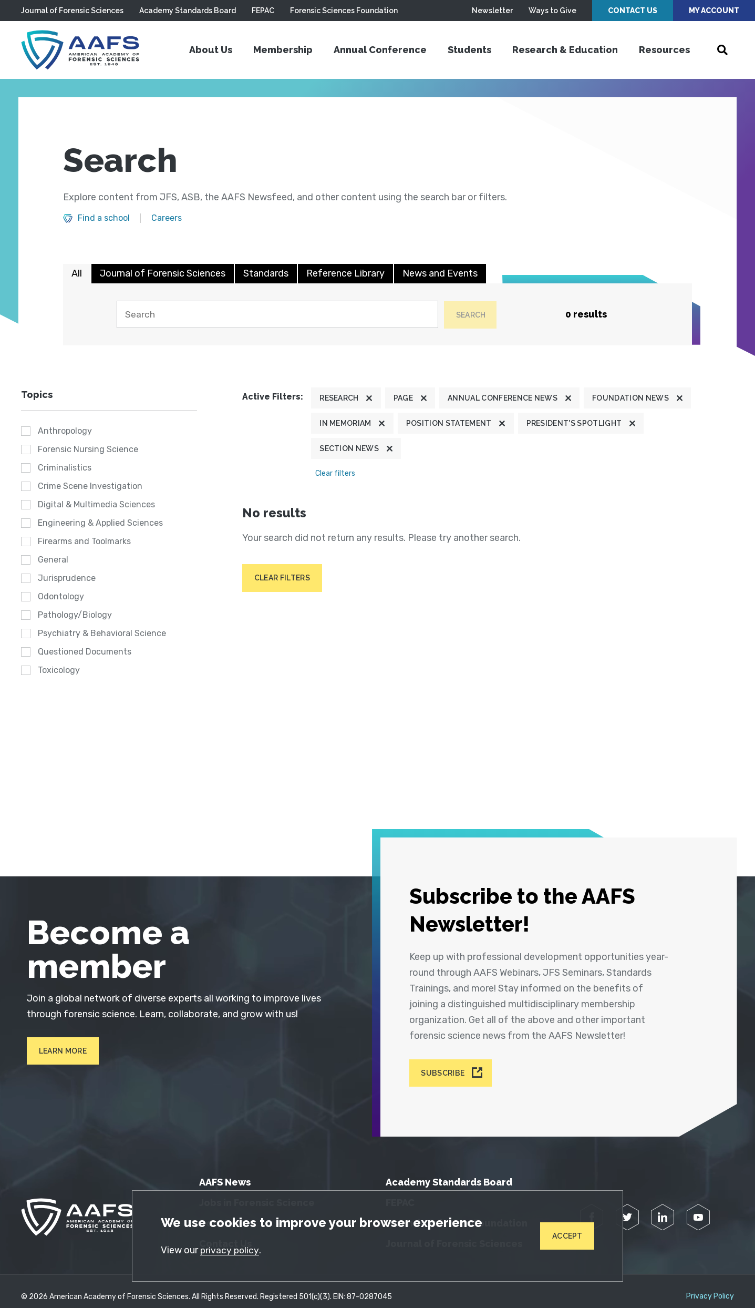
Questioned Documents (84, 652)
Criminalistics (64, 468)
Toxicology (59, 670)
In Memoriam (345, 423)
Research (339, 398)
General (53, 560)
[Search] (275, 314)
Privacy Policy (710, 1285)
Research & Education (565, 49)
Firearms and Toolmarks (84, 541)
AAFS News (225, 1170)
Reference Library (345, 273)
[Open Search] (722, 50)
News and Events (440, 273)
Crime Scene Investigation (90, 486)
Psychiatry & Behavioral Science (102, 633)
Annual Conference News (502, 398)
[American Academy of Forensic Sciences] (86, 50)
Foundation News (630, 398)
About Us (210, 49)
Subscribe (445, 1063)
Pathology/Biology (75, 615)
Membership (283, 49)
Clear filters (335, 473)
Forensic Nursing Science (88, 449)
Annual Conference (380, 49)
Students (469, 49)
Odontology (61, 596)
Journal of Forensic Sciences (72, 10)
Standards (265, 273)
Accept (566, 1235)
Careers (166, 218)
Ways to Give (552, 10)
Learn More (57, 1051)
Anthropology (65, 431)
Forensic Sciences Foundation (344, 10)
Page (403, 398)
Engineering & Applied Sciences (100, 523)
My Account (714, 10)
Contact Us (632, 10)
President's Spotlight (574, 423)
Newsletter (492, 10)
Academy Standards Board (187, 10)
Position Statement (449, 423)
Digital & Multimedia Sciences (96, 504)
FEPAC (263, 10)
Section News (349, 449)
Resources (664, 49)
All (76, 273)
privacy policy (231, 1249)
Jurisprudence (67, 578)
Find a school (104, 218)
